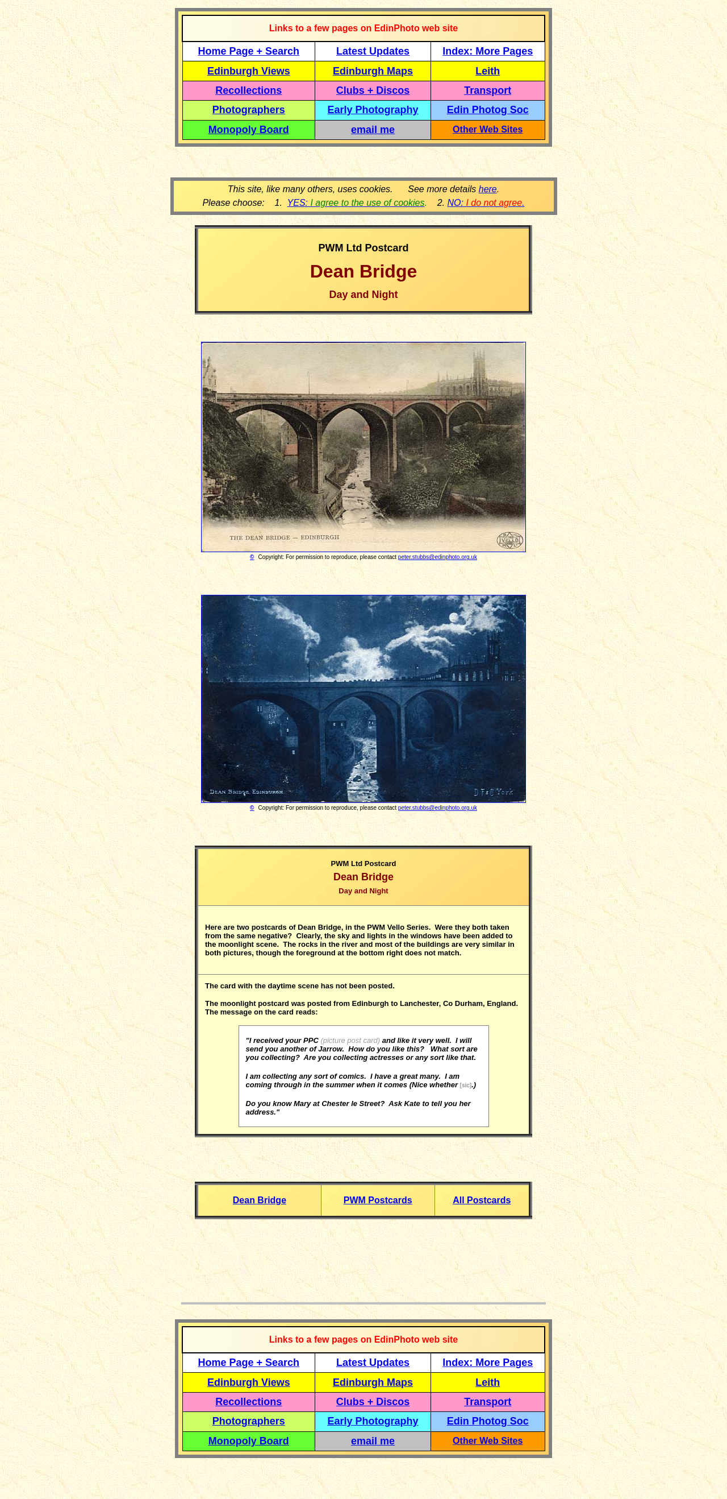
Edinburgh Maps (373, 71)
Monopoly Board (248, 129)
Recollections (248, 90)
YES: (356, 203)
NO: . (485, 203)
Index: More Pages (487, 51)
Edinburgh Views (248, 71)
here (488, 189)
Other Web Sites (488, 129)
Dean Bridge (259, 1200)
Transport (487, 90)
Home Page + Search (249, 51)
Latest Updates (373, 51)
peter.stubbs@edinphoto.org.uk (437, 557)
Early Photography (373, 109)
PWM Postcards (378, 1200)
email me (373, 129)
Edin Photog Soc (488, 109)
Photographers (248, 109)
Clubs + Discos (373, 90)
